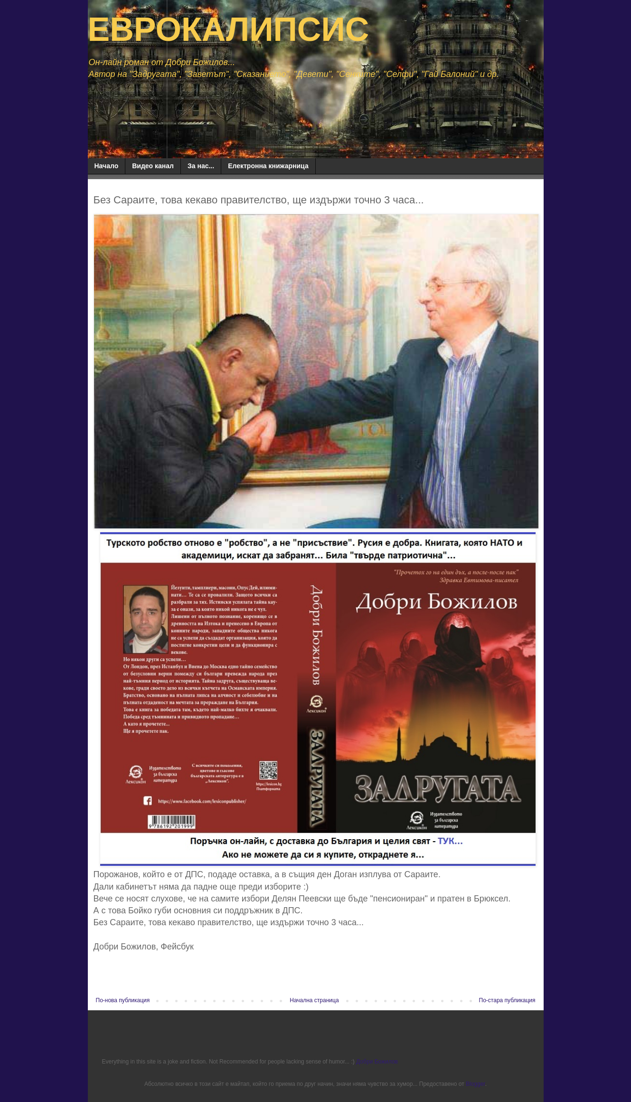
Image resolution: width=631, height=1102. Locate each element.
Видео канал (153, 166)
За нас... (201, 166)
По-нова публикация (123, 1000)
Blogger (475, 1084)
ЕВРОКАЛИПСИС (228, 29)
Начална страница (314, 1000)
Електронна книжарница (268, 166)
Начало (106, 166)
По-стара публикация (507, 1000)
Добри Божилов (377, 1061)
